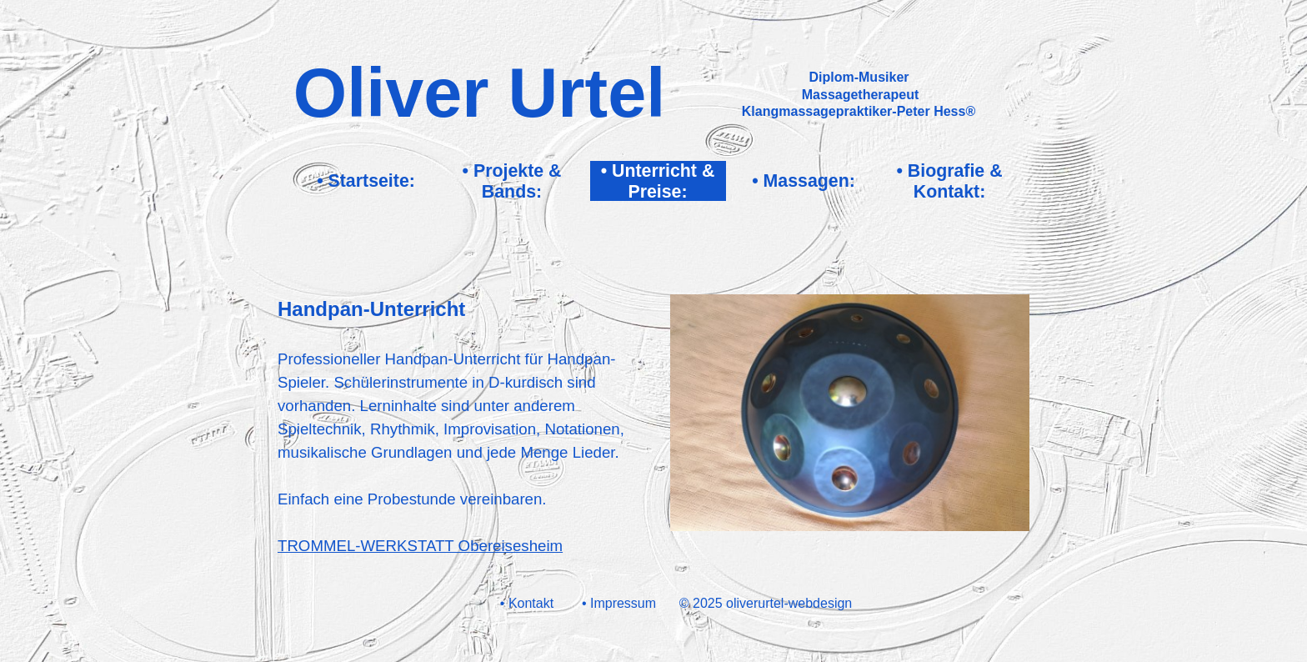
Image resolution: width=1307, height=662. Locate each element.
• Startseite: (366, 181)
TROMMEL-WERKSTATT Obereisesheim (420, 545)
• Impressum (619, 603)
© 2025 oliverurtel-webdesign (765, 603)
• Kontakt (526, 603)
